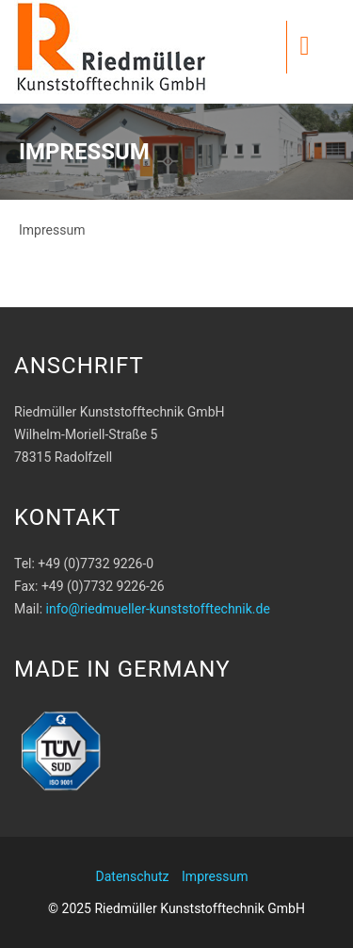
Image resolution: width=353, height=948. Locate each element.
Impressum (215, 876)
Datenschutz (132, 876)
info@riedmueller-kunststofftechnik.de (158, 608)
